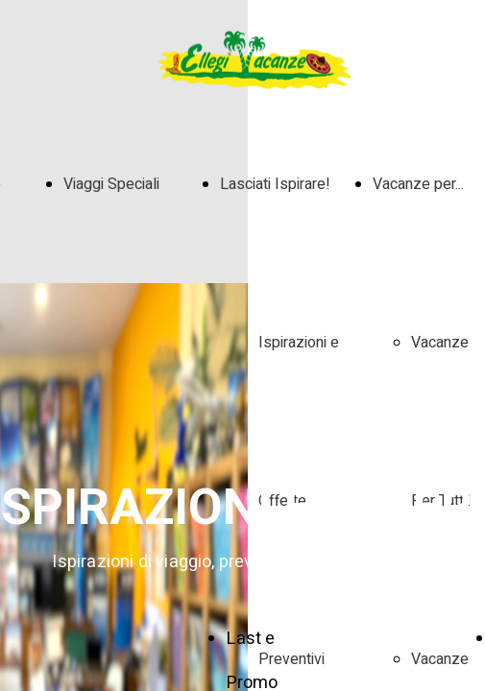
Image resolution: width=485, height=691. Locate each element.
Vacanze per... (418, 184)
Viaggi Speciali (111, 184)
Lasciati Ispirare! (275, 184)
